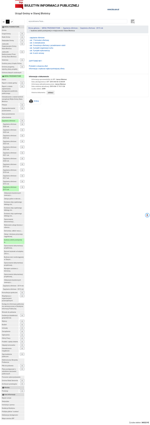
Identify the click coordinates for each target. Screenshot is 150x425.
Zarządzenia (6, 331)
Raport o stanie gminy (9, 83)
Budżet (4, 325)
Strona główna (33, 28)
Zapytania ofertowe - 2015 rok (10, 188)
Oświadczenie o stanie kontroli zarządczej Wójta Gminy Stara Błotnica (12, 99)
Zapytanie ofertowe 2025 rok (9, 131)
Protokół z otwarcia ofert (38, 66)
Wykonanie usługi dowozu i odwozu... (13, 226)
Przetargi (5, 391)
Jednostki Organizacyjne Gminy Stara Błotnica (9, 46)
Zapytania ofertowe (8, 121)
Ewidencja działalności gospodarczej (10, 317)
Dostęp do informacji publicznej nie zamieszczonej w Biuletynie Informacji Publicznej (13, 306)
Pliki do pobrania (7, 366)
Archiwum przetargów (9, 384)
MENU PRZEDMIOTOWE (51, 28)
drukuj (34, 101)
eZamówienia (6, 117)
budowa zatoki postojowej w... (13, 241)
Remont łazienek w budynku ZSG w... (13, 253)
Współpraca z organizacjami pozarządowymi (7, 298)
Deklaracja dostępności (10, 415)
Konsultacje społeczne (9, 292)
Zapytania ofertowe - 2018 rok (10, 171)
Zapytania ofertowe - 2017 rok (10, 177)
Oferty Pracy (6, 338)
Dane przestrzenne (8, 114)
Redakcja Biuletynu (8, 408)
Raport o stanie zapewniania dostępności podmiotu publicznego (9, 90)
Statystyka (5, 401)
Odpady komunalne (8, 345)
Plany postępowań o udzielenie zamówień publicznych (9, 371)
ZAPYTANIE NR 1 (35, 61)
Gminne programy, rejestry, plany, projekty (9, 68)
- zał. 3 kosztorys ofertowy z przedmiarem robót (47, 45)
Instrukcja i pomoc (8, 405)
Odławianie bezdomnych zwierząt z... (12, 194)
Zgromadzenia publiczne (7, 355)
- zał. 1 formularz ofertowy (39, 40)
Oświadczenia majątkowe (6, 350)
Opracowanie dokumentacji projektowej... (13, 247)
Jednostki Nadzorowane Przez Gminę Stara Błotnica (9, 54)
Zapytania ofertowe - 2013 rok (13, 289)
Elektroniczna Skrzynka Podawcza (10, 361)
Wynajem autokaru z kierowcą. (11, 270)
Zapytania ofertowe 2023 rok (9, 143)
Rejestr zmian (6, 398)
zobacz (50, 93)
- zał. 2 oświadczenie (37, 43)
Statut (4, 80)
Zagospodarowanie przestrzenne (8, 109)
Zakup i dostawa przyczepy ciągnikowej (13, 235)
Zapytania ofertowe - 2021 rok (10, 154)
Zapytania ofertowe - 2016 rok (10, 183)
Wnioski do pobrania (9, 312)
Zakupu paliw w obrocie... (13, 199)
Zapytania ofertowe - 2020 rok (10, 160)
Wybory (4, 321)
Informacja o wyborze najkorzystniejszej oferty (46, 69)
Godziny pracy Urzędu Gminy (12, 63)
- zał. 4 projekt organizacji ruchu (41, 48)
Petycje (4, 105)
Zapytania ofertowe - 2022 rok (10, 148)
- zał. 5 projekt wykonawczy (39, 51)
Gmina (4, 30)
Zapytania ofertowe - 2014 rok (13, 286)
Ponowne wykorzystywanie (11, 377)
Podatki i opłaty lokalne (10, 342)
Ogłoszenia (6, 335)
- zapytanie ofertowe (36, 38)
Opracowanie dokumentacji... (9, 220)
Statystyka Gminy (8, 40)
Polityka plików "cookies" (10, 412)
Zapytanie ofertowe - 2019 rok (10, 165)
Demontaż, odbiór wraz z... (13, 231)
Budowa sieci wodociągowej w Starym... (14, 258)
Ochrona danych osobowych (11, 73)
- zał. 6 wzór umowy (36, 53)
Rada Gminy (6, 37)
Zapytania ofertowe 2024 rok (9, 137)
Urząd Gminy (6, 34)
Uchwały (5, 328)
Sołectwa (5, 60)
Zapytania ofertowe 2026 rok (9, 125)
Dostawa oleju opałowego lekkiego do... (13, 203)
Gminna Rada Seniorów (10, 380)
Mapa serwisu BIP (8, 418)
